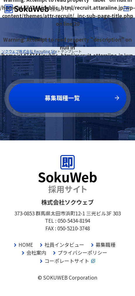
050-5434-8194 (74, 220)
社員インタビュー (64, 244)
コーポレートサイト (66, 260)
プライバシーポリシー (82, 252)
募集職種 (105, 244)
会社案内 (36, 252)
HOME (25, 244)
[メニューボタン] (126, 9)
